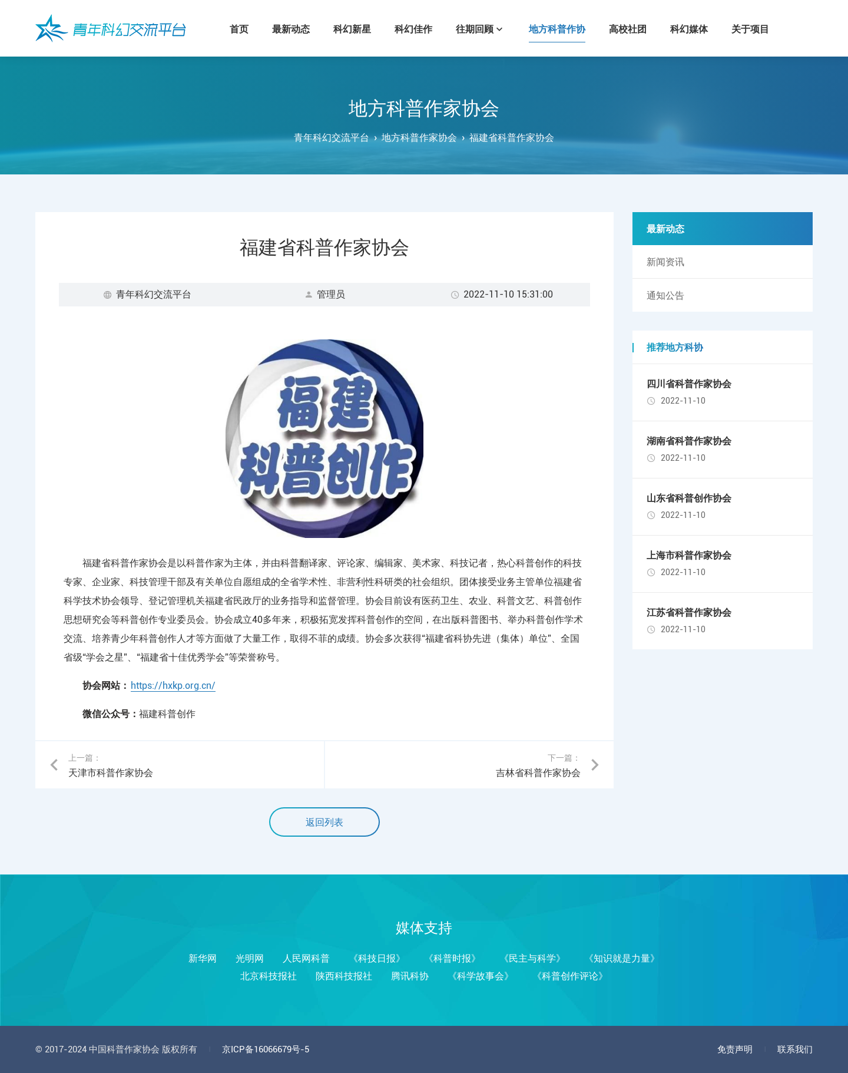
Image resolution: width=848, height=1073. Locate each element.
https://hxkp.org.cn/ (173, 685)
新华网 (202, 958)
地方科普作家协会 (419, 137)
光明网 (250, 958)
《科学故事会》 (481, 976)
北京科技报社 (268, 976)
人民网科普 (306, 958)
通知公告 (665, 295)
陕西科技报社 (344, 976)
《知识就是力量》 (622, 958)
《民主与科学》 (532, 958)
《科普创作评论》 (570, 976)
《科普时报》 (452, 958)
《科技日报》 (377, 958)
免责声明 (735, 1049)
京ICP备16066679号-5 (265, 1049)
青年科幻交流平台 (110, 28)
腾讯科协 (410, 976)
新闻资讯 (665, 262)
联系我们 (795, 1049)
